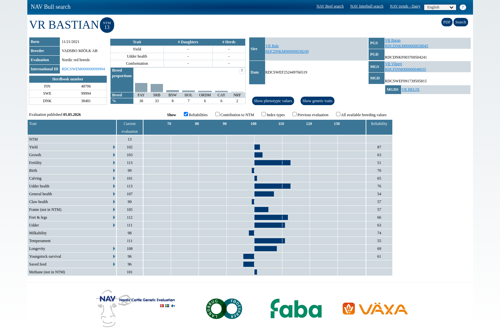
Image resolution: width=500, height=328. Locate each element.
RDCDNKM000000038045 (406, 46)
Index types (273, 114)
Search (460, 22)
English (440, 7)
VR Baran (392, 40)
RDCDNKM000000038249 (287, 51)
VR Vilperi (393, 64)
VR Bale (272, 46)
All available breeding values (361, 114)
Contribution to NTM (234, 114)
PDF (447, 22)
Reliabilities (196, 114)
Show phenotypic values (273, 101)
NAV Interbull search (366, 6)
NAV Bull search (51, 7)
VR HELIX (410, 89)
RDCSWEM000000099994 (83, 69)
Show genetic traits (317, 101)
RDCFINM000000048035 (405, 69)
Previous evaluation (310, 114)
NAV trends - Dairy (405, 6)
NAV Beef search (330, 6)
